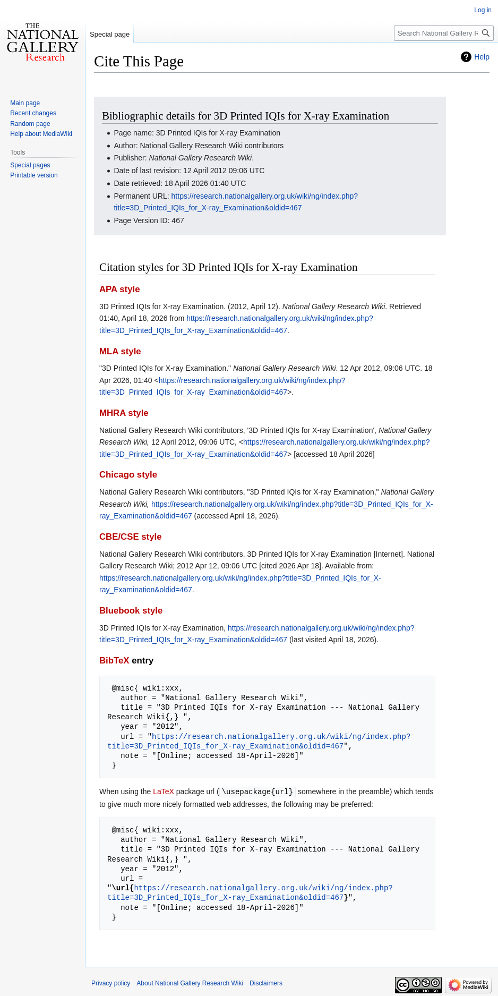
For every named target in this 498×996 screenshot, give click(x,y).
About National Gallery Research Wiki (189, 982)
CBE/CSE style (130, 537)
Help (482, 57)
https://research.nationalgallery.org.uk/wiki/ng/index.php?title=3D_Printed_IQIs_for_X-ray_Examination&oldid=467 (258, 741)
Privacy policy (110, 982)
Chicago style (128, 475)
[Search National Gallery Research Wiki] (444, 33)
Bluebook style (130, 611)
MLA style (120, 351)
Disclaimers (266, 982)
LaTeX (163, 791)
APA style (119, 289)
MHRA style (124, 413)
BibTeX (114, 661)
